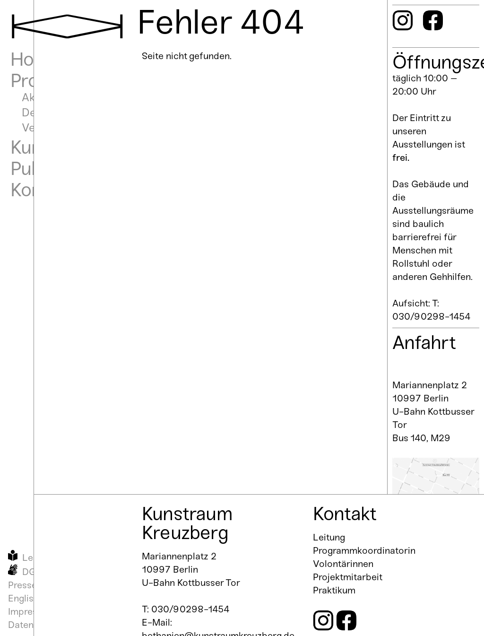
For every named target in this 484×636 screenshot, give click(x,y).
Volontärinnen (343, 563)
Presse (22, 585)
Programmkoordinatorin (364, 550)
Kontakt (42, 189)
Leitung (329, 537)
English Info (33, 598)
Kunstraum (55, 147)
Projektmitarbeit (347, 577)
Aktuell (39, 97)
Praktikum (334, 590)
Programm (54, 80)
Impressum (31, 611)
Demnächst (51, 112)
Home (35, 59)
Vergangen (49, 127)
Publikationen (65, 168)
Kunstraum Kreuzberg (187, 523)
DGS (32, 571)
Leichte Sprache (57, 557)
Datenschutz (35, 624)
